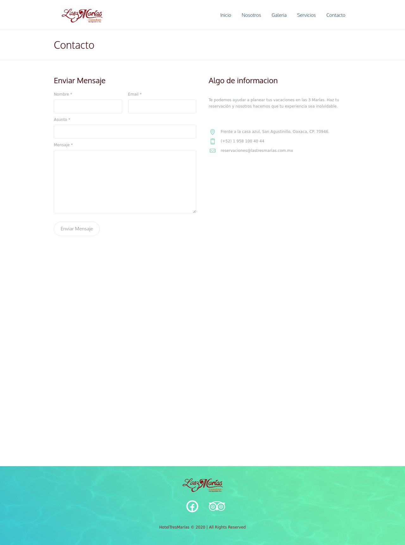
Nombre (63, 94)
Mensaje (63, 145)
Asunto (62, 119)
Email (135, 94)
